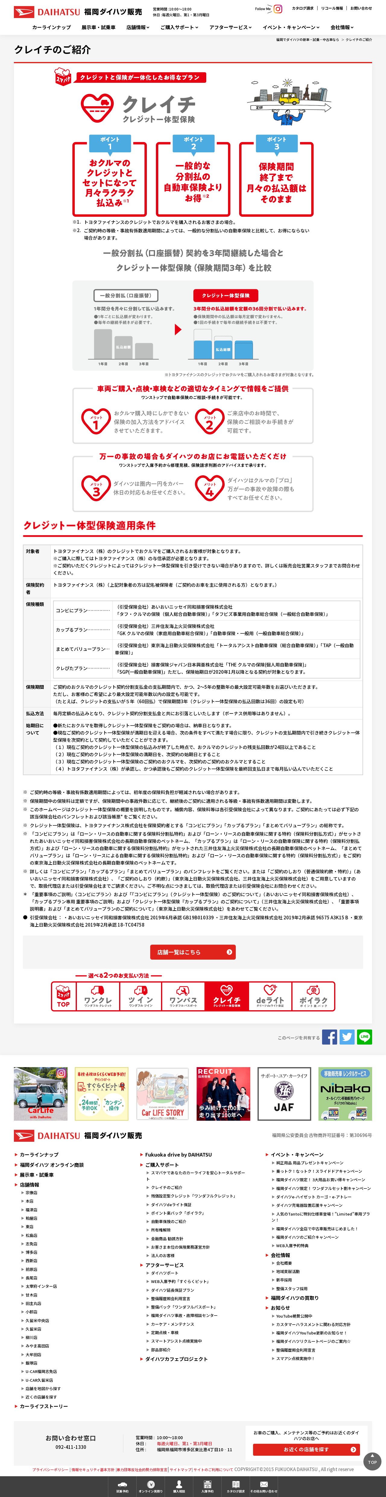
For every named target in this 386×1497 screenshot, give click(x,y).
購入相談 (179, 1491)
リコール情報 (332, 8)
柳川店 (31, 1337)
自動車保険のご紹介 (168, 1221)
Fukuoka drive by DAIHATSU (178, 1154)
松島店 (31, 1235)
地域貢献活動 (288, 1271)
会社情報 (340, 27)
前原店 (31, 1269)
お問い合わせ (361, 8)
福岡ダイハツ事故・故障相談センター (184, 1315)
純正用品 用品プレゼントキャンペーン (309, 1163)
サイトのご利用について (213, 1469)
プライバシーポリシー (50, 1469)
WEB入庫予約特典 (292, 1245)
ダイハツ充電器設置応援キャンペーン (309, 1205)
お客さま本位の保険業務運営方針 (180, 1247)
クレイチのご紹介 (359, 39)
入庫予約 (207, 1491)
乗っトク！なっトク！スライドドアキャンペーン (319, 1171)
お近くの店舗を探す (306, 1449)
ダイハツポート (165, 1273)
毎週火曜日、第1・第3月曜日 (184, 1443)
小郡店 (31, 1312)
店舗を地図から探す (43, 1388)
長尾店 (31, 1278)
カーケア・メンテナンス (172, 1324)
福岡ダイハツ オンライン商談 (52, 1164)
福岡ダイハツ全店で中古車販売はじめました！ (317, 1228)
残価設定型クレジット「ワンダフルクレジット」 (194, 1196)
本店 (29, 1201)
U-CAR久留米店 (39, 1380)
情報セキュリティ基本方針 (93, 1469)
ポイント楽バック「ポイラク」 (178, 1213)
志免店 (31, 1244)
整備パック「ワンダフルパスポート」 (184, 1307)
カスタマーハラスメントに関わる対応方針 (313, 1324)
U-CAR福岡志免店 (41, 1371)
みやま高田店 (37, 1346)
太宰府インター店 (41, 1286)
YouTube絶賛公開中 (294, 1316)
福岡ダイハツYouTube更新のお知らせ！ (311, 1333)
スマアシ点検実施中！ (295, 1358)
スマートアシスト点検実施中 (176, 1341)
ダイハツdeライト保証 (171, 1204)
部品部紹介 (161, 1350)
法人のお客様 (163, 1255)
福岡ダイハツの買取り (295, 1297)
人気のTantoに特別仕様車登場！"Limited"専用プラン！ (320, 1217)
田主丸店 (33, 1303)
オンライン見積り (151, 1491)
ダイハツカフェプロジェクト (176, 1358)
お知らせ (280, 1307)
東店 (29, 1226)
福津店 (31, 1210)
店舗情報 (136, 27)
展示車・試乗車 (98, 27)
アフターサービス (228, 27)
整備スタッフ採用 (292, 1288)
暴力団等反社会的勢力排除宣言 (142, 1469)
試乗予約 (122, 1491)
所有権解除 (161, 1230)
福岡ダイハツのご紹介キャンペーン (307, 1237)
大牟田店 (33, 1354)
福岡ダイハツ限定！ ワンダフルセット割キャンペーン (323, 1188)
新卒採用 (284, 1280)
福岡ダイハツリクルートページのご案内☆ (313, 1341)
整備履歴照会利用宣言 (170, 1298)
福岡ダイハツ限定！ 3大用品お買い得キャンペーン (320, 1179)
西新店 (31, 1260)
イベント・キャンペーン (289, 27)
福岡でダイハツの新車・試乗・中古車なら (307, 39)
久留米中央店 (37, 1320)
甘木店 (31, 1295)
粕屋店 (31, 1218)
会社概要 (284, 1263)
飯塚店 (31, 1363)
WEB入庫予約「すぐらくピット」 (181, 1281)
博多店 (31, 1252)
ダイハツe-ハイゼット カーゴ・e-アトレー (314, 1197)
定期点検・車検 (165, 1332)
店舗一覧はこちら (179, 952)
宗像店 (31, 1192)
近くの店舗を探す (41, 1397)
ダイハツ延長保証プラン (172, 1290)
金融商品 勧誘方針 (167, 1238)
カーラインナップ (51, 27)
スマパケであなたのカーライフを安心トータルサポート (195, 1176)
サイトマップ (180, 1469)
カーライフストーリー (44, 1406)
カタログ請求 (303, 8)
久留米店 (33, 1329)
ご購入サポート (177, 27)
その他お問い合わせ (263, 1491)
